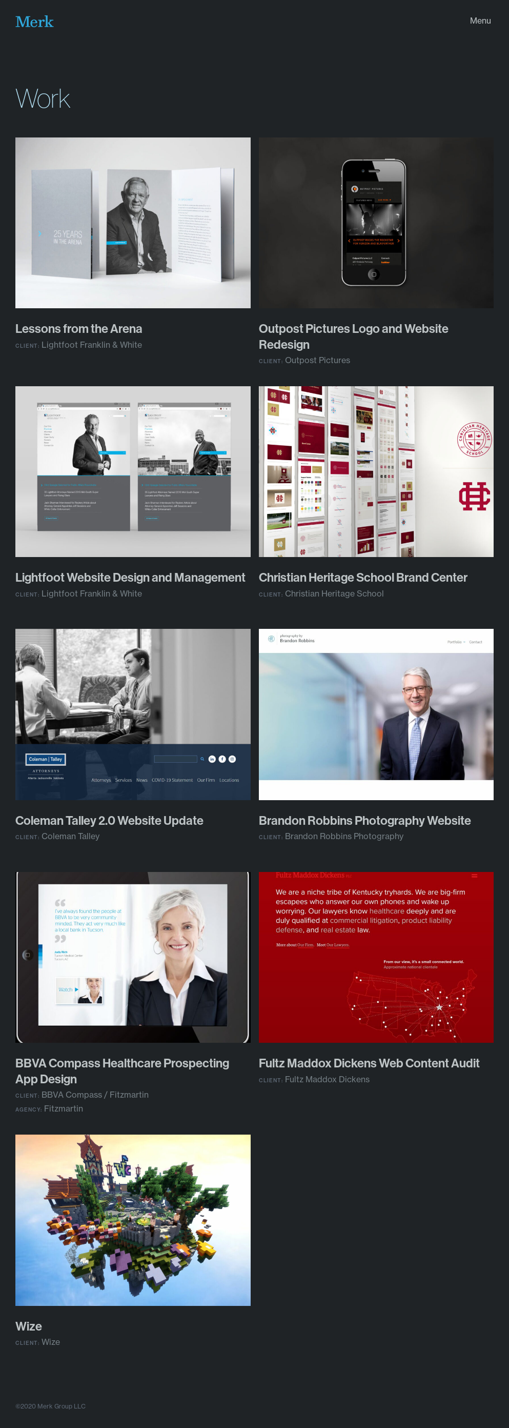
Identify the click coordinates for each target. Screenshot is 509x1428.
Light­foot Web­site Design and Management (130, 577)
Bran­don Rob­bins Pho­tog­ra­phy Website (365, 820)
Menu (480, 20)
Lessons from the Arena (78, 328)
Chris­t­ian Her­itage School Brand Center (363, 577)
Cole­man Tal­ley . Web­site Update (109, 820)
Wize (28, 1326)
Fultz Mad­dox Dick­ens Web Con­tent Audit (369, 1062)
